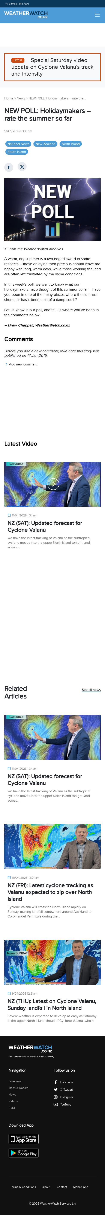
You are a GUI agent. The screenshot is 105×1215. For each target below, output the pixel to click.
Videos (13, 1101)
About (46, 1187)
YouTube (62, 1104)
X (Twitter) (63, 1089)
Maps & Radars (18, 1088)
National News (18, 144)
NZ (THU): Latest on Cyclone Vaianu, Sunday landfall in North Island (52, 1004)
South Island (17, 152)
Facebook (63, 1082)
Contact (62, 1187)
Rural (12, 1108)
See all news (91, 690)
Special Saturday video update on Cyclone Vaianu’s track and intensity (52, 67)
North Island (71, 144)
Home (8, 98)
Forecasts (15, 1081)
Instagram (63, 1097)
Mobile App (80, 1187)
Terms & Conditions (23, 1187)
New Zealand (45, 144)
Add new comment (21, 364)
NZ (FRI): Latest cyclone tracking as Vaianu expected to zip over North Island (50, 892)
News (21, 98)
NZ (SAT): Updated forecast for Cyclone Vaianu (45, 526)
